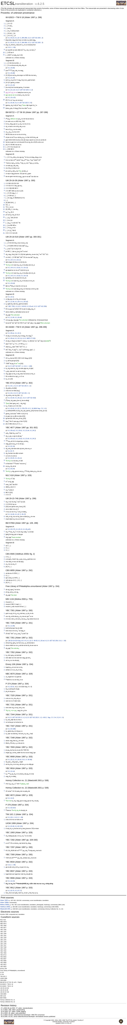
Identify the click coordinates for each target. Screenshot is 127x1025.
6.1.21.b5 (26, 438)
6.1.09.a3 (11, 338)
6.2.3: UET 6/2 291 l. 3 (21, 393)
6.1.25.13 (19, 529)
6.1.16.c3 (24, 275)
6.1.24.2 (32, 430)
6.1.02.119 (18, 826)
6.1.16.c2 (24, 267)
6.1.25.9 (17, 301)
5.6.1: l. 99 (11, 865)
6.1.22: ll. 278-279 (21, 408)
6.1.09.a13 (11, 438)
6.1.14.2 (10, 798)
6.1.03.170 (11, 529)
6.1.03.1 (10, 817)
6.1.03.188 (11, 729)
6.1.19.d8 (11, 73)
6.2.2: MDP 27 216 (29, 338)
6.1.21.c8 (11, 78)
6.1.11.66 (11, 317)
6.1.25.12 (11, 759)
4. (4, 31)
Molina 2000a (4, 904)
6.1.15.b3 (11, 283)
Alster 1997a (4, 900)
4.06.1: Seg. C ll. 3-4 (49, 717)
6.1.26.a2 (24, 301)
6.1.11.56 (11, 301)
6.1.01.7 (10, 451)
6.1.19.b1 (19, 430)
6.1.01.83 (11, 398)
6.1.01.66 (11, 826)
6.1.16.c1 (17, 260)
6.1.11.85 (11, 626)
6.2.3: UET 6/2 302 (29, 398)
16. (4, 220)
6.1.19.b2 (19, 438)
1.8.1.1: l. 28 (18, 817)
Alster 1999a (4, 902)
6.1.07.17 (18, 890)
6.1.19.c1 (18, 458)
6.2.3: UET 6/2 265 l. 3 (35, 42)
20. (4, 230)
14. (4, 215)
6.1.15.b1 (17, 267)
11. (4, 55)
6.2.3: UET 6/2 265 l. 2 (35, 38)
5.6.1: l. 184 (27, 366)
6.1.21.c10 (11, 90)
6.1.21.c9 (11, 85)
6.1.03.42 (11, 408)
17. (4, 222)
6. (4, 35)
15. (4, 217)
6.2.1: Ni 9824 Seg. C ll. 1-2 (37, 408)
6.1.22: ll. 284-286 (21, 38)
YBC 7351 (11, 306)
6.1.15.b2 (17, 275)
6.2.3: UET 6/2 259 (40, 306)
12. (4, 108)
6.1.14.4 (10, 267)
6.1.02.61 (11, 686)
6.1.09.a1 (11, 333)
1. (4, 23)
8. (4, 45)
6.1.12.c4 (11, 771)
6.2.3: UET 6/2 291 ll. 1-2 (22, 386)
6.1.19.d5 (11, 68)
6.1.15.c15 (11, 97)
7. (4, 40)
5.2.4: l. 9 (60, 717)
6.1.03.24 (11, 468)
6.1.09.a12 (11, 430)
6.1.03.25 (11, 458)
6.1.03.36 (11, 102)
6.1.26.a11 (18, 398)
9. (4, 49)
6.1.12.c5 (11, 881)
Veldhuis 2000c (5, 907)
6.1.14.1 (10, 297)
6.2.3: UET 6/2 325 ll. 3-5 (23, 102)
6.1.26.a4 (30, 306)
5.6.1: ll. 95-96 (26, 759)
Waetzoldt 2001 (5, 909)
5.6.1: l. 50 (62, 640)
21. (4, 233)
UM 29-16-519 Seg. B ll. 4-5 (17, 640)
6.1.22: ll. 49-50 (21, 306)
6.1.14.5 (10, 275)
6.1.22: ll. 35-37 (20, 514)
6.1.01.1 (10, 386)
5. (4, 33)
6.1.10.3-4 (18, 338)
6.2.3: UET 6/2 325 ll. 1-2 (24, 90)
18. (4, 225)
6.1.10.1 (17, 333)
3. (4, 28)
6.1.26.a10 (26, 529)
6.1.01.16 (11, 446)
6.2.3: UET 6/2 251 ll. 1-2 (16, 717)
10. (4, 52)
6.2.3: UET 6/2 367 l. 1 (15, 366)
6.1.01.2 (10, 393)
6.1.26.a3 (18, 759)
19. (4, 227)
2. (4, 26)
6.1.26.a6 (18, 317)
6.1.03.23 (11, 38)
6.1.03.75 (11, 890)
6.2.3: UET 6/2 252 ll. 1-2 (33, 717)
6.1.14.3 (10, 260)
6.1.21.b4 (26, 430)
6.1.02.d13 (11, 808)
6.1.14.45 (11, 514)
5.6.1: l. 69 (11, 47)
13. (4, 149)
